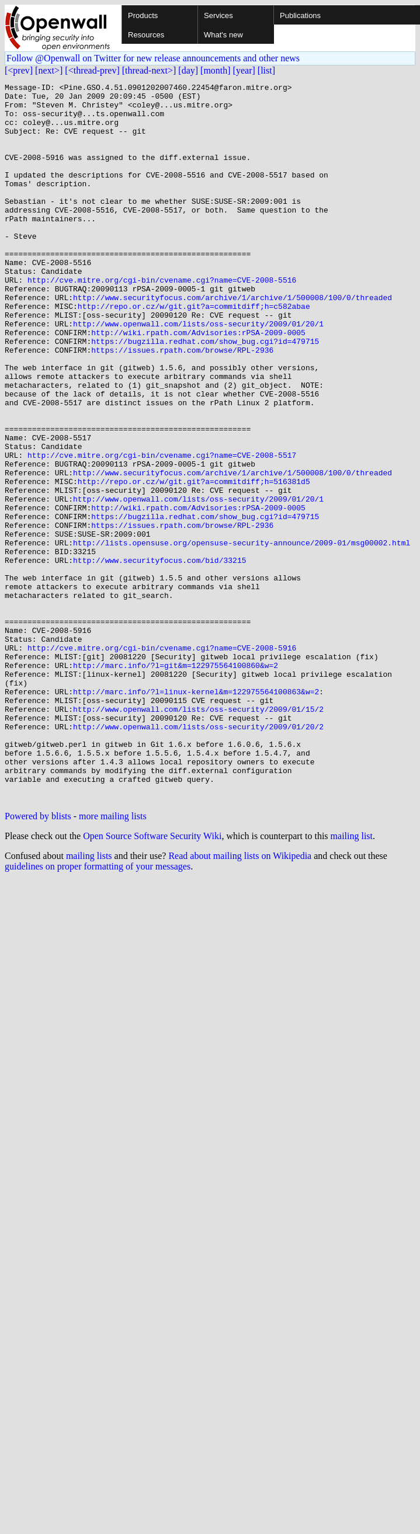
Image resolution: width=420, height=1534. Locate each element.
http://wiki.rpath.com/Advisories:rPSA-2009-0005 (198, 383)
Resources (146, 34)
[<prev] (19, 70)
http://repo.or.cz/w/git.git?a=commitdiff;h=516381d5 (194, 561)
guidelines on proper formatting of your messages (97, 1010)
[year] (244, 70)
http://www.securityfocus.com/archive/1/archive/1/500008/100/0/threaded (232, 341)
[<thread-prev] (92, 70)
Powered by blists (38, 960)
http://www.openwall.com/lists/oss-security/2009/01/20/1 (198, 372)
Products (143, 15)
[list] (266, 70)
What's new (223, 34)
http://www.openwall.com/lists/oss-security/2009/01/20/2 (198, 856)
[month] (215, 70)
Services (218, 15)
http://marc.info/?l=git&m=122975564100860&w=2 (175, 782)
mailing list (352, 980)
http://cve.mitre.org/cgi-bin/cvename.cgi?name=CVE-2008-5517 (161, 530)
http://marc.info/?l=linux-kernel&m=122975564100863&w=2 (196, 814)
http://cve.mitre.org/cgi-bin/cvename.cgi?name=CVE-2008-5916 (161, 761)
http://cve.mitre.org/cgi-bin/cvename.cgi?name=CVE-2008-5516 (161, 320)
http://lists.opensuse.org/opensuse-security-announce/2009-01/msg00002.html (241, 635)
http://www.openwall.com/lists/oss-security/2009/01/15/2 (198, 835)
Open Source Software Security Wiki (152, 980)
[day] (188, 70)
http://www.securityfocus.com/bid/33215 (159, 656)
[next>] (49, 70)
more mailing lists (113, 960)
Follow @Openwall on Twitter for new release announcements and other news (153, 58)
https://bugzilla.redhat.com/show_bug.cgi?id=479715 (205, 393)
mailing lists (89, 999)
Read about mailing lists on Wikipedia (239, 999)
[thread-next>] (149, 70)
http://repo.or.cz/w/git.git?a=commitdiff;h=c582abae (194, 351)
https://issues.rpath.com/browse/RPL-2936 (182, 404)
